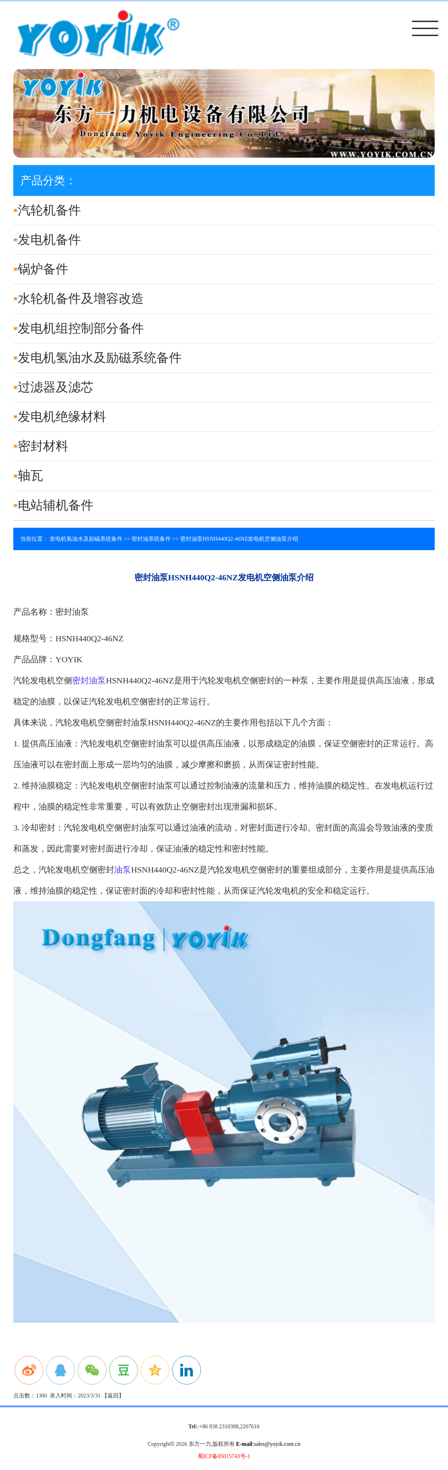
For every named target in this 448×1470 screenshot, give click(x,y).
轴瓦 (30, 476)
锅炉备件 (43, 269)
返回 (113, 1396)
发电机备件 (49, 240)
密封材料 (43, 446)
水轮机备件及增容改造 (81, 299)
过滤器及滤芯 (55, 387)
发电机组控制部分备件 (81, 328)
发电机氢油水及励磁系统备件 (100, 358)
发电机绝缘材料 (62, 417)
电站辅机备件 (55, 505)
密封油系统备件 (151, 539)
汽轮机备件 (49, 210)
